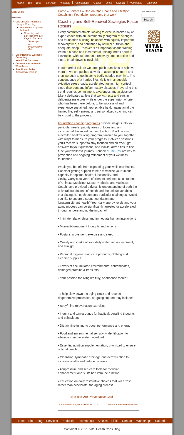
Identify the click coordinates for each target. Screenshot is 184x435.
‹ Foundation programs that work (75, 404)
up (98, 404)
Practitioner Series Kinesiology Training (26, 70)
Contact (120, 2)
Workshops (135, 2)
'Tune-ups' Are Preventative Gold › (121, 406)
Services (51, 2)
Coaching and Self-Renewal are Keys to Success (33, 36)
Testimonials (81, 2)
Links (109, 2)
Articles (97, 2)
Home (20, 2)
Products (65, 2)
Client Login (17, 11)
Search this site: (149, 11)
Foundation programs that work (95, 14)
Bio (30, 2)
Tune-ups (114, 151)
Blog (38, 2)
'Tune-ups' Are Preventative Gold (35, 45)
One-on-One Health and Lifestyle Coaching (28, 23)
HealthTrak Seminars (26, 60)
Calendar (152, 2)
